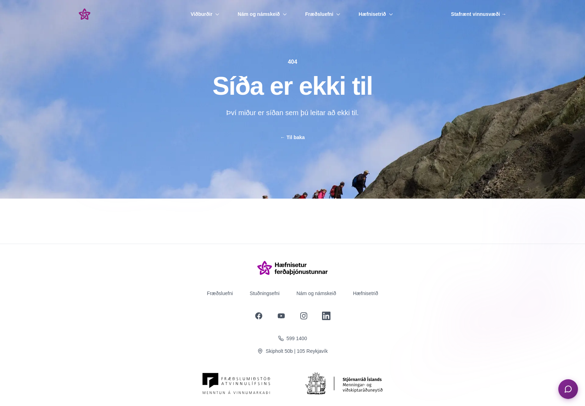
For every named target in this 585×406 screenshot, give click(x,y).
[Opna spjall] (568, 389)
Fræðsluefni (323, 14)
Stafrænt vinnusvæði (478, 14)
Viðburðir (206, 14)
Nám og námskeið (263, 14)
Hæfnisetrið (376, 14)
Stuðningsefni (264, 293)
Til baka (292, 137)
